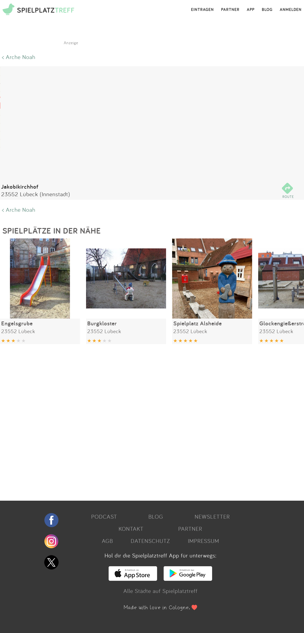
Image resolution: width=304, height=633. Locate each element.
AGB (107, 540)
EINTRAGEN (202, 9)
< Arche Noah (18, 56)
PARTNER (230, 9)
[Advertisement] (145, 420)
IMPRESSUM (203, 540)
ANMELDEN (291, 9)
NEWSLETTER (212, 516)
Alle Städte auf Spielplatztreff (160, 590)
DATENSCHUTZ (150, 540)
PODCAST (104, 516)
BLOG (267, 9)
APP (251, 9)
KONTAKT (131, 528)
